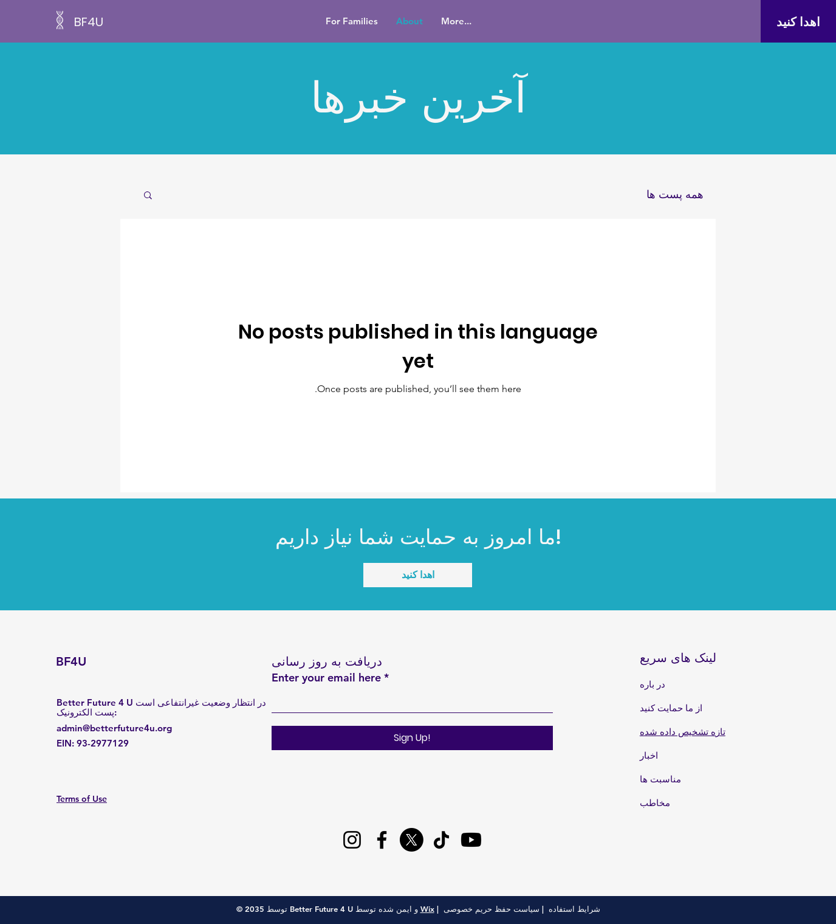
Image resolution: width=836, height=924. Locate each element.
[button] (148, 196)
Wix (427, 909)
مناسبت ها (660, 779)
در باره (652, 684)
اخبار (649, 755)
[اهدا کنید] (798, 22)
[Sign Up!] (412, 738)
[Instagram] (352, 840)
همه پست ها (675, 194)
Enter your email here (326, 677)
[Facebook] (382, 840)
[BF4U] (128, 21)
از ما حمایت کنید (671, 708)
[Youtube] (471, 840)
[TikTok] (441, 840)
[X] (411, 840)
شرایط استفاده (574, 909)
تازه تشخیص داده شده (682, 731)
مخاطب (655, 802)
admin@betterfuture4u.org (114, 728)
